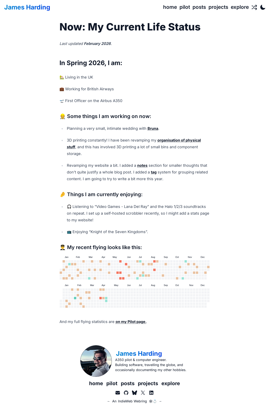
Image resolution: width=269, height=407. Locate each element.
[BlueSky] (134, 392)
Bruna (153, 128)
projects (148, 383)
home (96, 383)
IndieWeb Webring (132, 401)
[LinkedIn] (151, 392)
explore (170, 383)
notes (142, 165)
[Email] (117, 392)
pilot (111, 383)
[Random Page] (254, 7)
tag (154, 172)
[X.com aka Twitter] (142, 392)
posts (127, 383)
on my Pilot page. (131, 321)
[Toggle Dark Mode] (263, 7)
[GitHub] (126, 392)
